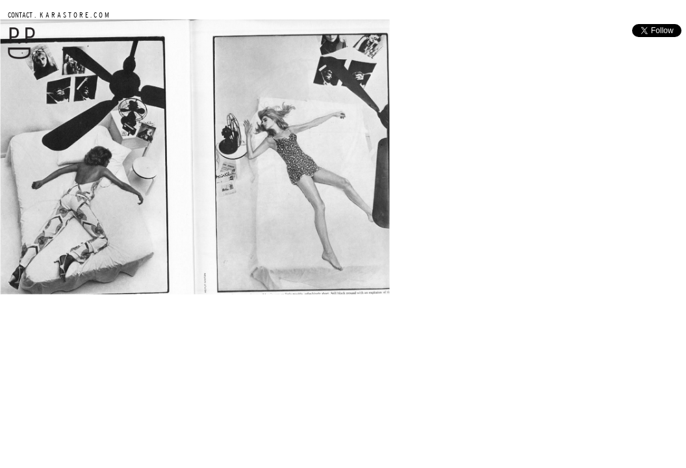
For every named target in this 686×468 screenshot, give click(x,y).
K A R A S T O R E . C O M (73, 14)
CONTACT (20, 14)
